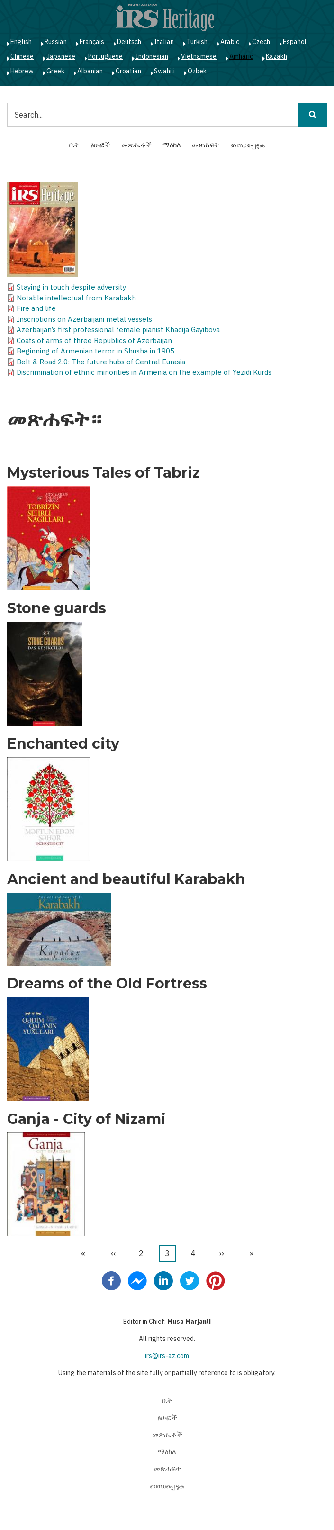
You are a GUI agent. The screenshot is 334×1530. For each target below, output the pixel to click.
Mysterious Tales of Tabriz (103, 472)
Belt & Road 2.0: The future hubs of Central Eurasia (101, 361)
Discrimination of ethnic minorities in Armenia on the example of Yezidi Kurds (144, 372)
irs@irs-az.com (167, 1355)
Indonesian (151, 56)
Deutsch (129, 41)
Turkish (197, 41)
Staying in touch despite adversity (71, 286)
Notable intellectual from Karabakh (76, 297)
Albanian (90, 71)
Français (92, 41)
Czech (261, 41)
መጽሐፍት (205, 144)
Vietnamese (199, 56)
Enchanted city (63, 743)
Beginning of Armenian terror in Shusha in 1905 (95, 350)
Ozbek (197, 71)
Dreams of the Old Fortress (107, 983)
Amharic (241, 56)
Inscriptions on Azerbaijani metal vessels (84, 319)
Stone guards (56, 608)
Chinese (22, 56)
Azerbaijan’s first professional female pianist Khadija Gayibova (118, 329)
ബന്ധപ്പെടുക (247, 144)
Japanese (60, 56)
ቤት (74, 144)
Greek (55, 71)
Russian (56, 41)
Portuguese (105, 56)
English (21, 41)
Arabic (229, 41)
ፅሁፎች (100, 144)
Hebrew (22, 71)
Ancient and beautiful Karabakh (126, 879)
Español (295, 41)
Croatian (128, 71)
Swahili (164, 71)
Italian (164, 41)
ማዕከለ (171, 144)
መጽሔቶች (136, 144)
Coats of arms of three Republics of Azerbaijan (94, 340)
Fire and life (36, 308)
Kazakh (276, 56)
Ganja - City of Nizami (86, 1119)
